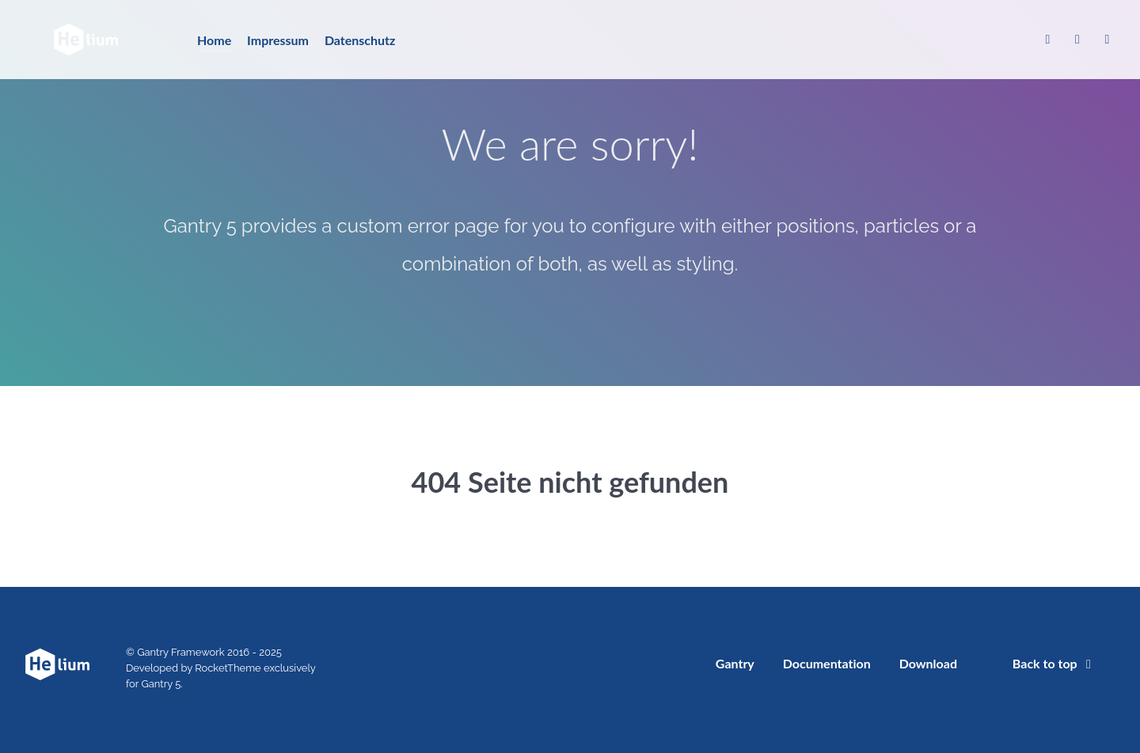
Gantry (735, 663)
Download (928, 663)
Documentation (827, 663)
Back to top (1054, 663)
